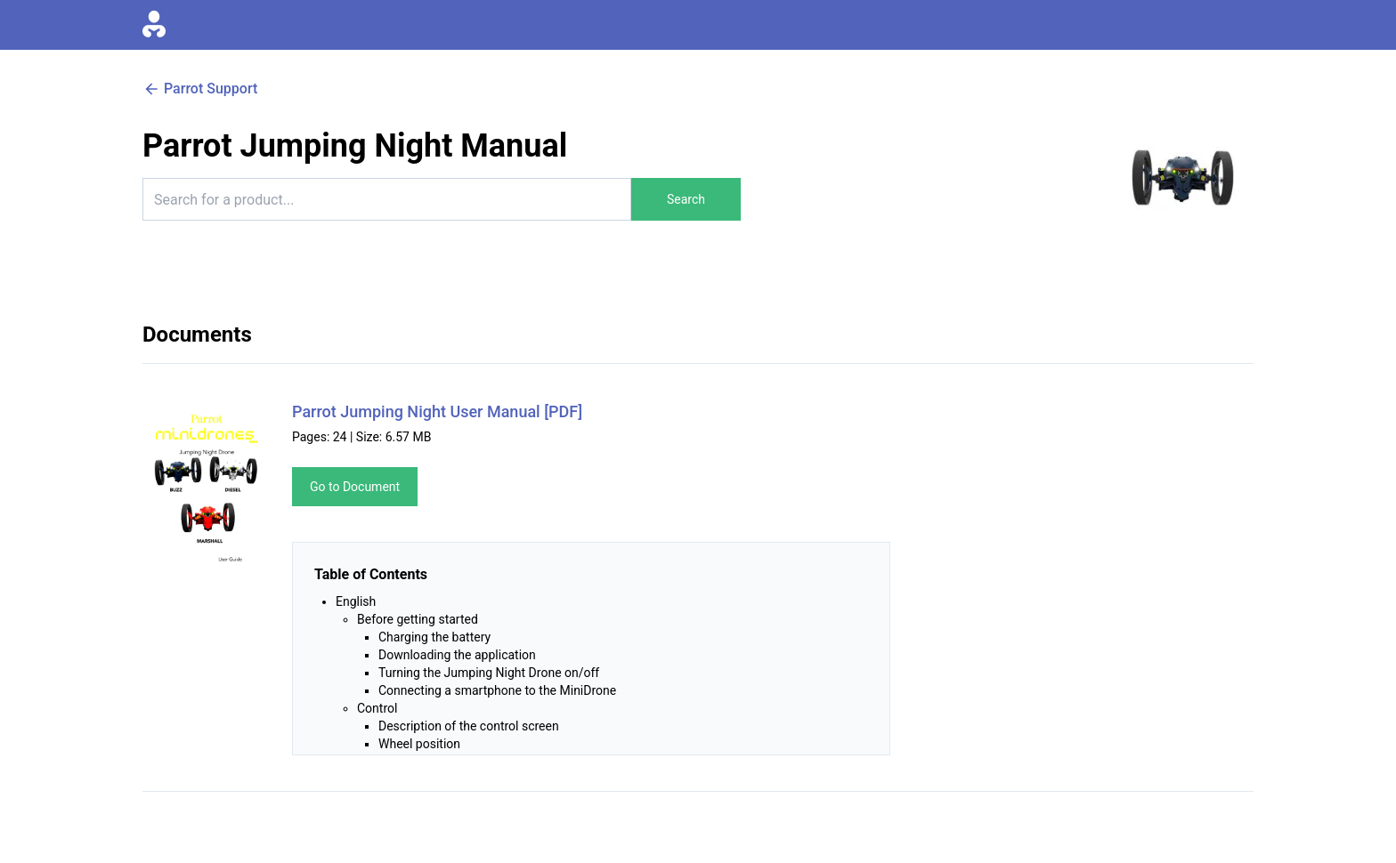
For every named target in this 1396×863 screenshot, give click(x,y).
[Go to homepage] (154, 25)
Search (686, 199)
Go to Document (355, 487)
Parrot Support (199, 89)
